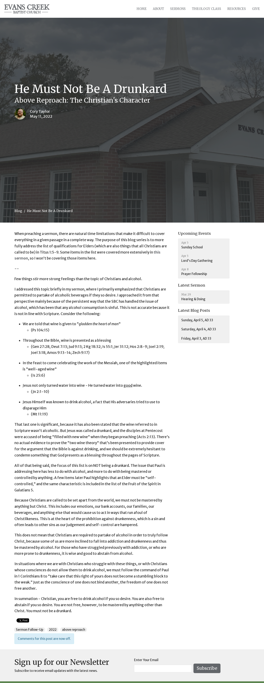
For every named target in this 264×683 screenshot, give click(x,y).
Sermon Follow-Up (29, 630)
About (158, 9)
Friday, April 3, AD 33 (196, 338)
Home (142, 9)
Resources (236, 9)
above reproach (73, 630)
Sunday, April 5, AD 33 (197, 320)
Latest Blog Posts (194, 310)
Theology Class (206, 9)
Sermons (178, 9)
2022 (53, 630)
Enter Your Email (146, 660)
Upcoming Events (194, 233)
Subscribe (207, 668)
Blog (18, 211)
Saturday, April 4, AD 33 (198, 329)
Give (256, 9)
